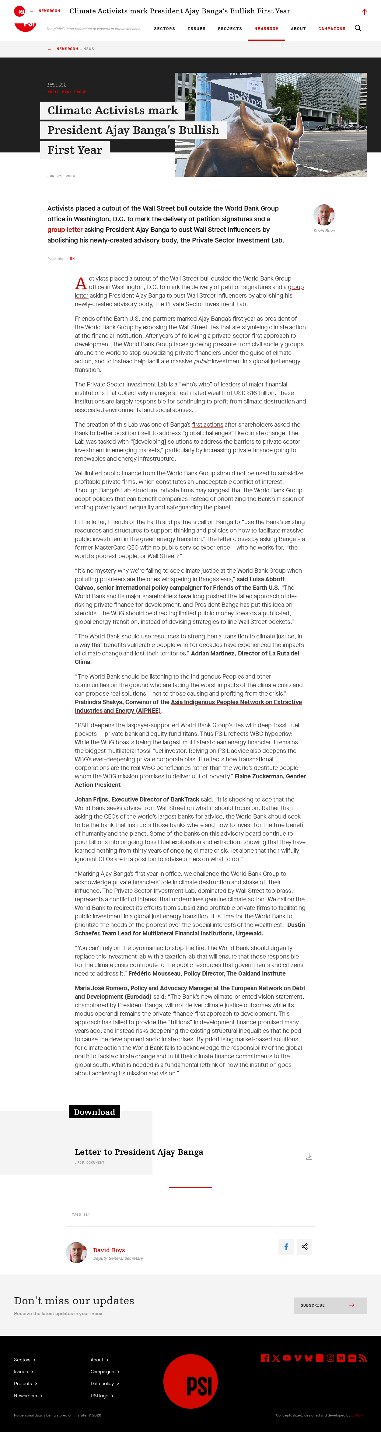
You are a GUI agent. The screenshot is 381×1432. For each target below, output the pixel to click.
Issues (196, 29)
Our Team (252, 11)
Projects (230, 29)
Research (210, 11)
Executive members (296, 11)
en (72, 258)
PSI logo (100, 1395)
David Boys (323, 231)
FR (175, 11)
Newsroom (266, 29)
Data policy (103, 1383)
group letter (65, 229)
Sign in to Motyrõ (333, 11)
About (298, 29)
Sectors (164, 29)
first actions (207, 425)
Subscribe (327, 1306)
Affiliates (231, 11)
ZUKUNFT (359, 1415)
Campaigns (332, 29)
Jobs (270, 11)
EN (164, 11)
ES (185, 11)
